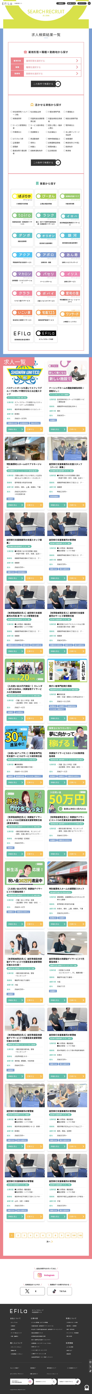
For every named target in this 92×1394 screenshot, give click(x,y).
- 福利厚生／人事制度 (71, 1326)
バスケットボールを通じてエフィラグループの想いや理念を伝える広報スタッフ (24, 390)
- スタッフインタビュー (16, 1347)
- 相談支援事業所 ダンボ (37, 1333)
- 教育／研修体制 (70, 1329)
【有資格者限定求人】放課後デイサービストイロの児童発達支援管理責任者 (66, 818)
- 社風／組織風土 (14, 1336)
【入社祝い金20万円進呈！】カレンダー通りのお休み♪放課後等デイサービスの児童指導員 (24, 688)
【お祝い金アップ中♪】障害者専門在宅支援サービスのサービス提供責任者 (24, 754)
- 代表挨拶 (12, 1326)
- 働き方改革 (69, 1336)
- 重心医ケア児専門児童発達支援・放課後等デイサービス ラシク (46, 1329)
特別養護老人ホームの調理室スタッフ (66, 888)
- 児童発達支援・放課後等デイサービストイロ (42, 1326)
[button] (52, 61)
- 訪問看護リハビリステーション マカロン (41, 1343)
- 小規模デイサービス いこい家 (38, 1353)
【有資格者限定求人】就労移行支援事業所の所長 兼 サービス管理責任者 (24, 614)
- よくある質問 (69, 1347)
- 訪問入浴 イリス (35, 1346)
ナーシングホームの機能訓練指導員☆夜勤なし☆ (66, 389)
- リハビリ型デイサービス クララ (39, 1350)
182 (80, 1235)
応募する (30, 429)
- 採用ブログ (69, 1350)
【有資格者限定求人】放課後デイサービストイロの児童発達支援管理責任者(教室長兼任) (24, 820)
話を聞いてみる (71, 3)
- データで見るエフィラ (16, 1333)
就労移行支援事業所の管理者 (62, 539)
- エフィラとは (13, 1322)
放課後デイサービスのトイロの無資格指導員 (66, 754)
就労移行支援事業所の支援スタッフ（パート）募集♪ (65, 465)
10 (68, 1235)
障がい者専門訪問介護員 (60, 685)
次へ (48, 1241)
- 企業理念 (12, 1329)
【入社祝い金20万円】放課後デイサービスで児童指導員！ (24, 890)
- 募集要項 (68, 1354)
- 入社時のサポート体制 (71, 1322)
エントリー (82, 3)
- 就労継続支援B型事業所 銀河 (38, 1336)
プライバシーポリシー (51, 1373)
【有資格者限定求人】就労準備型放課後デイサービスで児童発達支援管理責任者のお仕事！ (24, 961)
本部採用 (32, 1368)
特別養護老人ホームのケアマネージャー (24, 465)
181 (74, 1235)
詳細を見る (12, 429)
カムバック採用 (14, 1368)
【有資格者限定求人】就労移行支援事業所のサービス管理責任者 (66, 614)
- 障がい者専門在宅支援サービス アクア (40, 1340)
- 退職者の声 (13, 1350)
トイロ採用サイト (71, 1368)
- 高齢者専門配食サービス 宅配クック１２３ (41, 1357)
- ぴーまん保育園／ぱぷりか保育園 (39, 1322)
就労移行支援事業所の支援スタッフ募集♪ (24, 541)
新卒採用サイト (51, 1368)
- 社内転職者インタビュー (16, 1354)
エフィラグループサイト (16, 1374)
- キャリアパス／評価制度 (72, 1333)
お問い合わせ (33, 1374)
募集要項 (61, 3)
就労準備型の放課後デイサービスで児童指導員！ (66, 960)
